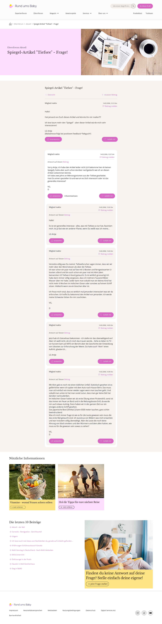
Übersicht (51, 95)
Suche (133, 6)
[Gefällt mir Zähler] (110, 139)
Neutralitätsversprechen (32, 610)
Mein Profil (146, 6)
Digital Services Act (108, 610)
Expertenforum (21, 13)
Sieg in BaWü (17, 568)
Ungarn (15, 536)
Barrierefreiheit (15, 615)
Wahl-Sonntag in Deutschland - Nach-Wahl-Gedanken (32, 550)
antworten (56, 196)
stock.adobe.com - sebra (154, 72)
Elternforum (38, 13)
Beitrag (66, 162)
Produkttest (137, 13)
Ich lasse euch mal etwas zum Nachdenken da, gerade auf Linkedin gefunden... (42, 541)
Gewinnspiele (71, 13)
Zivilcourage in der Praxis (21, 559)
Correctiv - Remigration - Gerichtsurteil (27, 532)
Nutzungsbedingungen (71, 610)
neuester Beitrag (110, 95)
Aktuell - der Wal (18, 527)
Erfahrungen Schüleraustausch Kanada (27, 545)
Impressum (13, 610)
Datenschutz (90, 610)
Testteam (149, 13)
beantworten (55, 139)
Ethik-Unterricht (18, 555)
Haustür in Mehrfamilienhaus (23, 564)
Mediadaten (52, 610)
